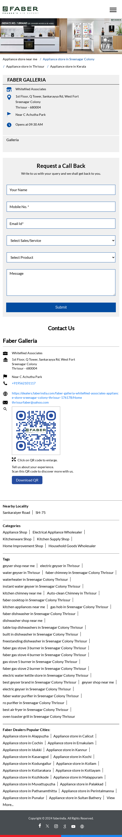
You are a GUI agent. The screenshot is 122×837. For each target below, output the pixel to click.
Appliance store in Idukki (22, 743)
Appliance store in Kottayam (78, 763)
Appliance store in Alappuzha (26, 729)
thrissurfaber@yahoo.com (30, 395)
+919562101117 (24, 376)
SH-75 (41, 506)
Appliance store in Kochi (72, 749)
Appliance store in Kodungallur (27, 756)
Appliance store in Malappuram (78, 770)
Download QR (27, 473)
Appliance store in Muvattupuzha (29, 777)
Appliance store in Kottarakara (27, 763)
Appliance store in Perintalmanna (88, 784)
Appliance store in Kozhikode (26, 770)
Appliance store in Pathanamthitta (30, 784)
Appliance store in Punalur (23, 791)
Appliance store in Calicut (73, 729)
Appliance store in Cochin (23, 736)
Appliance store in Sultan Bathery (75, 791)
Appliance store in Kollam (76, 756)
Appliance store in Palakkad (81, 777)
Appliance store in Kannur (66, 743)
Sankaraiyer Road (16, 506)
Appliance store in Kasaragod (26, 749)
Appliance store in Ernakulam (70, 736)
